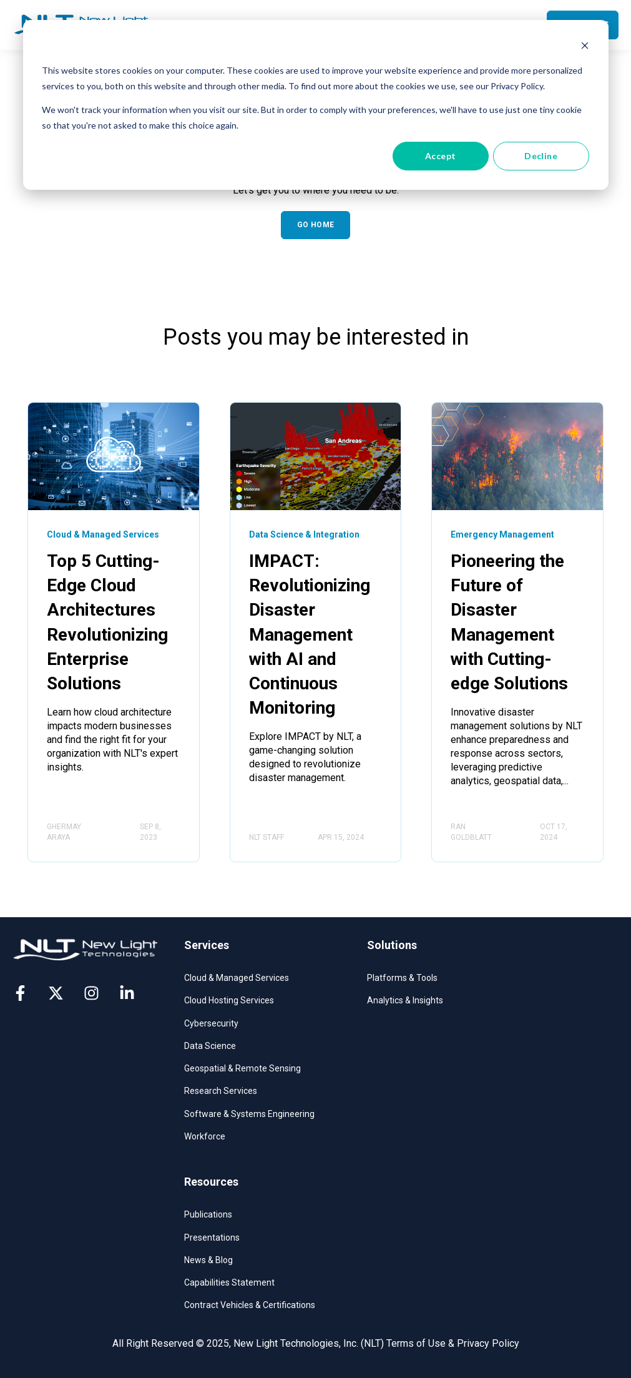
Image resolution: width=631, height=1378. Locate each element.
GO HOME (316, 224)
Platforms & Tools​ (402, 978)
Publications (208, 1214)
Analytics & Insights (405, 1000)
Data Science (210, 1046)
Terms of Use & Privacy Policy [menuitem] (452, 1343)
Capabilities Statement (229, 1282)
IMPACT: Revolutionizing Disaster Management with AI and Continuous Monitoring (309, 634)
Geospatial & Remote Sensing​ (242, 1068)
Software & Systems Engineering (249, 1114)
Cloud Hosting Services (229, 1000)
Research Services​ (220, 1091)
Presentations (212, 1238)
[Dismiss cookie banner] (584, 47)
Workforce (204, 1136)
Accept (440, 155)
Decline (540, 155)
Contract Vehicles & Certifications (249, 1305)
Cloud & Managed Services (236, 978)
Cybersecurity (211, 1023)
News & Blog (208, 1260)
